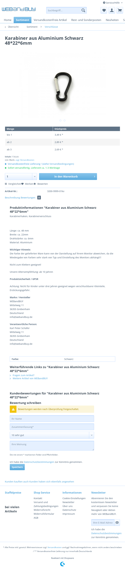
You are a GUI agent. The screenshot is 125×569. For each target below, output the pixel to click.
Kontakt (38, 498)
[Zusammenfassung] (52, 427)
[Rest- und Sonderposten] (86, 20)
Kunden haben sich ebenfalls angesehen (51, 481)
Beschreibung (12, 197)
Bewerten (41, 183)
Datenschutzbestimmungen (39, 461)
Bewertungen (31, 197)
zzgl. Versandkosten (25, 160)
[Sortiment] (22, 20)
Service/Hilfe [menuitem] (111, 2)
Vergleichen (13, 183)
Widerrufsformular (44, 513)
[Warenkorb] (120, 10)
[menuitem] (66, 12)
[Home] (8, 20)
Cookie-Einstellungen (74, 498)
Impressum (68, 513)
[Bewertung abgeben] (52, 435)
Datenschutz (69, 509)
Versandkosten (55, 547)
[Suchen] (83, 10)
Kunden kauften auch (17, 481)
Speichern (17, 467)
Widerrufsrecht (42, 509)
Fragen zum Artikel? (22, 375)
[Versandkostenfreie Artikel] (50, 20)
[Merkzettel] (104, 10)
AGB (36, 517)
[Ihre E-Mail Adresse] (102, 522)
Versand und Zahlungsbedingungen (46, 504)
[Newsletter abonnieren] (117, 522)
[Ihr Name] (52, 418)
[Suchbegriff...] (66, 10)
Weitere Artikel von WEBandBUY (29, 378)
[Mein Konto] (112, 10)
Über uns (67, 506)
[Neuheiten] (112, 20)
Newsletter (68, 502)
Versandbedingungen (61, 163)
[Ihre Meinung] (52, 446)
